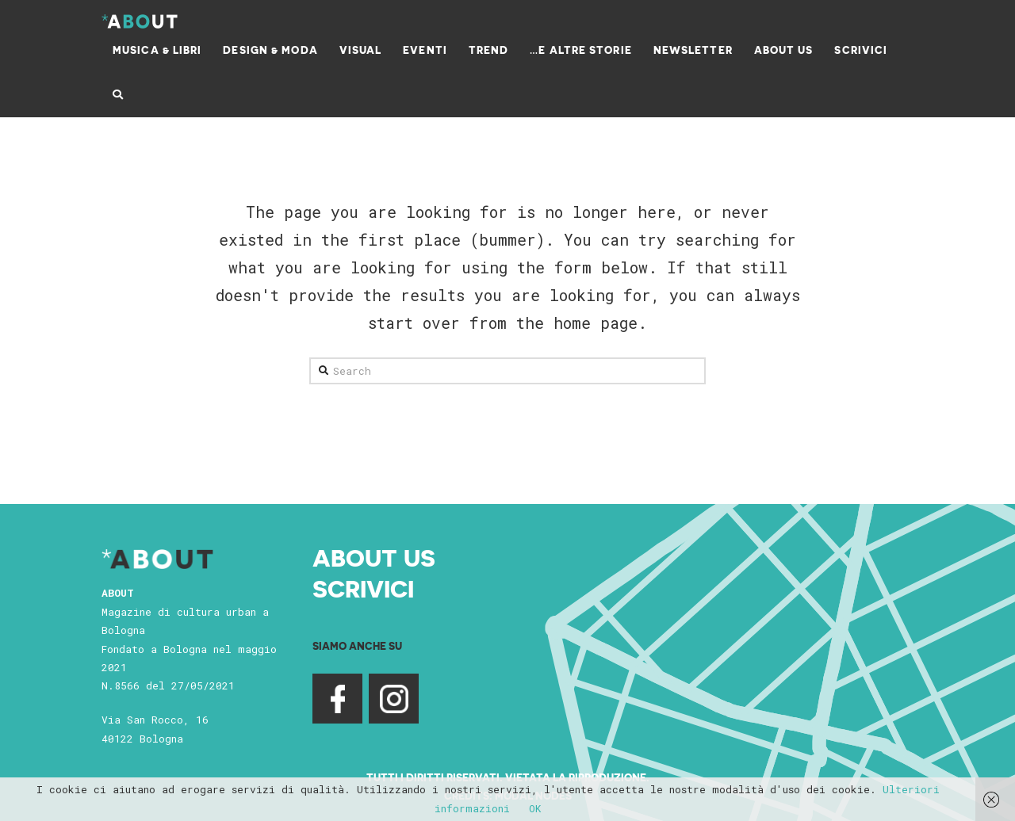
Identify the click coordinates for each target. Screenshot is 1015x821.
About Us (373, 557)
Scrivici (363, 588)
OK (535, 808)
